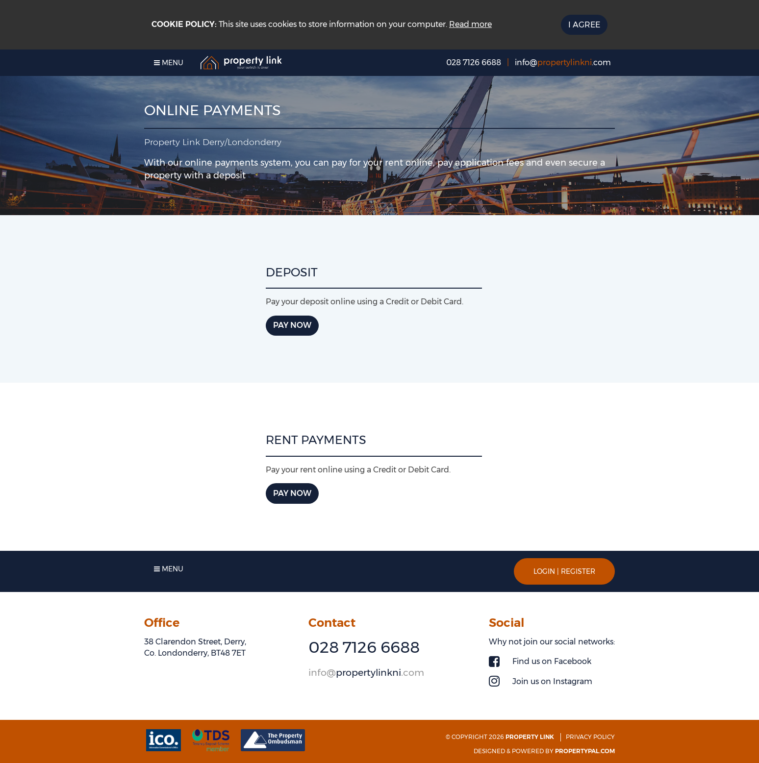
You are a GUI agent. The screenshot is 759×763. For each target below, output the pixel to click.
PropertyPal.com (585, 751)
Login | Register (564, 571)
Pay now (292, 325)
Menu (168, 62)
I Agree (584, 24)
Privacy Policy (590, 736)
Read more (470, 24)
